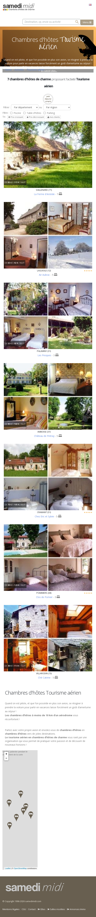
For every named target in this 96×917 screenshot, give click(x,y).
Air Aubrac (44, 274)
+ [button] (6, 754)
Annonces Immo (76, 909)
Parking (49, 113)
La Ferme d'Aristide (44, 194)
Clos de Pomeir (44, 597)
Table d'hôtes (32, 113)
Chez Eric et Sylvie (44, 516)
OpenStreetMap (20, 868)
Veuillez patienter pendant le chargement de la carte (19, 810)
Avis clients (54, 117)
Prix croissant (15, 117)
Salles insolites (56, 909)
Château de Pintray (44, 436)
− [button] (6, 758)
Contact (32, 909)
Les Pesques (44, 355)
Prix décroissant (35, 117)
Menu (87, 22)
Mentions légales (11, 909)
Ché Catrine (44, 677)
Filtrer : (6, 107)
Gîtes (41, 909)
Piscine (15, 113)
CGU (24, 909)
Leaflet (7, 868)
